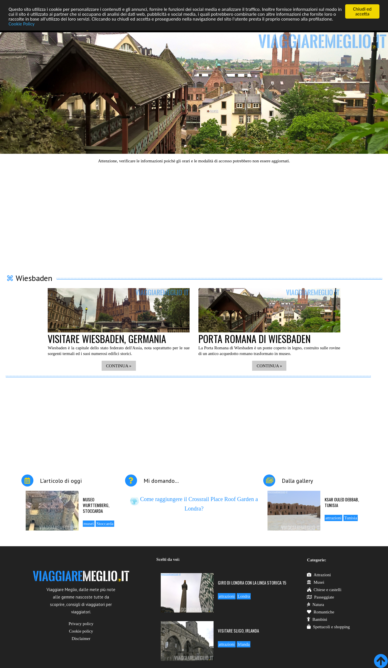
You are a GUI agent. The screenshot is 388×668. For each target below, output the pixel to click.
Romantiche (320, 612)
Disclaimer (81, 638)
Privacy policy (81, 623)
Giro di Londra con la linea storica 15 (252, 582)
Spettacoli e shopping (328, 627)
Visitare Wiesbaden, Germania (107, 338)
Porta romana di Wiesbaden (254, 338)
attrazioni (333, 518)
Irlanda (244, 644)
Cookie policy (81, 631)
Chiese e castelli (324, 589)
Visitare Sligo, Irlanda (238, 630)
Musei (315, 582)
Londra (244, 596)
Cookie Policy (22, 24)
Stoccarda (105, 523)
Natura (315, 604)
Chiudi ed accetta (362, 11)
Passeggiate (320, 597)
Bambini (317, 619)
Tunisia (350, 518)
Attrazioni (319, 575)
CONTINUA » (118, 366)
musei (89, 523)
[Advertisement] (194, 215)
